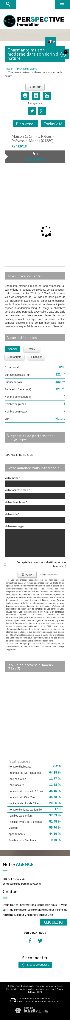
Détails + (32, 349)
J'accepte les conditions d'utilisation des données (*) (41, 564)
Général (12, 349)
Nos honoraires (42, 989)
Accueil (9, 68)
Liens (52, 989)
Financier (36, 356)
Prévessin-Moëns (27, 68)
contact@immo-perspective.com (22, 883)
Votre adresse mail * (17, 490)
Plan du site (11, 989)
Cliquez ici (53, 922)
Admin (60, 989)
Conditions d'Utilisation (40, 646)
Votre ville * (12, 514)
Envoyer (27, 574)
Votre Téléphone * (16, 502)
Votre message (14, 526)
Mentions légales (26, 989)
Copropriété (14, 356)
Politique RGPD (35, 992)
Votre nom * (12, 478)
